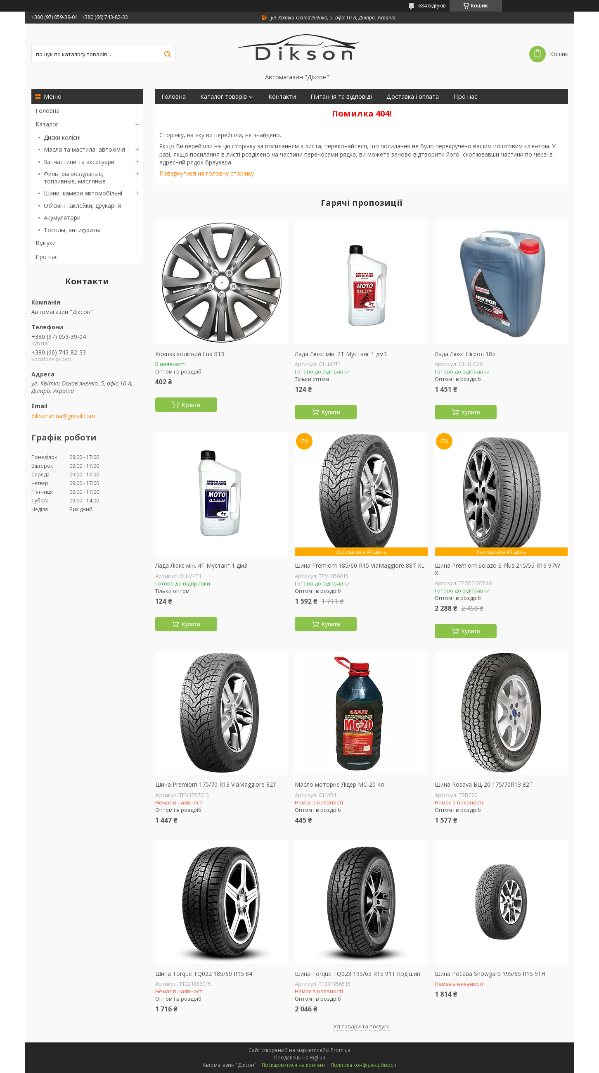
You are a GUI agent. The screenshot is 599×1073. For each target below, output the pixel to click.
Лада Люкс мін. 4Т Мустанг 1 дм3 (201, 565)
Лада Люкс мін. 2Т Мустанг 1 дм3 (341, 354)
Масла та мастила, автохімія (84, 149)
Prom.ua (340, 1050)
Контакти (282, 96)
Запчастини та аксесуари (79, 162)
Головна (47, 110)
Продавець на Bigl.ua (299, 1057)
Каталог (47, 124)
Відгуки (46, 243)
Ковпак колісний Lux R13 (189, 354)
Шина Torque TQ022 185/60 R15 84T (205, 974)
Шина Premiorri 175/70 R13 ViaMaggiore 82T (216, 784)
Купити (191, 405)
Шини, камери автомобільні (83, 193)
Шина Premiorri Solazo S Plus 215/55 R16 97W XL (497, 569)
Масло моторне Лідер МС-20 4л (339, 784)
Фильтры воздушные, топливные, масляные (75, 177)
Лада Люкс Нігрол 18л (465, 354)
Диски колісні (62, 137)
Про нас (47, 257)
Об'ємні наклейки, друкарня (82, 205)
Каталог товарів (223, 96)
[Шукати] (167, 54)
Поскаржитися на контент (293, 1064)
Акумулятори (62, 217)
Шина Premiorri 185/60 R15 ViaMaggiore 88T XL (359, 565)
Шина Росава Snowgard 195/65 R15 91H (490, 974)
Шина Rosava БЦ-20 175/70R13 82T (484, 784)
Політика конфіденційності (363, 1064)
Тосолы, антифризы (72, 230)
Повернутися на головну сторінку (206, 173)
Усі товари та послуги (361, 1026)
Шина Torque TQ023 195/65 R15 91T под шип (357, 974)
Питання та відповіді (341, 96)
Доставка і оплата (412, 96)
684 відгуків (431, 5)
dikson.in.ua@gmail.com (63, 416)
